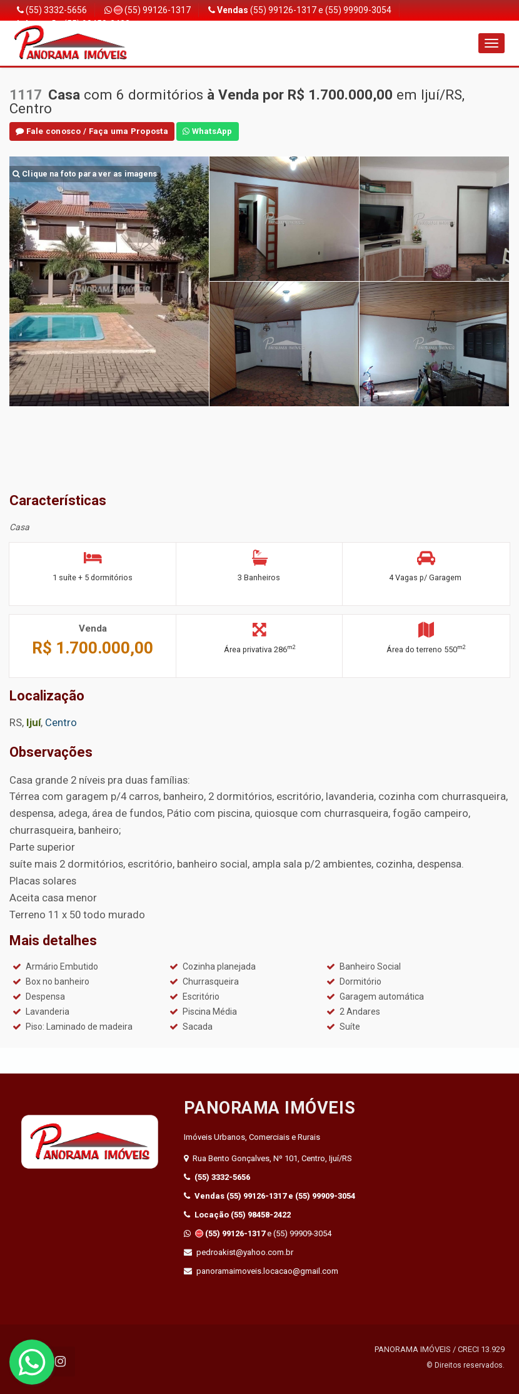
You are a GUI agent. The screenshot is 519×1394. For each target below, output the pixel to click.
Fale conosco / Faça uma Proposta (89, 131)
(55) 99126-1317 (147, 10)
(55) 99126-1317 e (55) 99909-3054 (299, 10)
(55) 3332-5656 (52, 10)
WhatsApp (201, 131)
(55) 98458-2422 (237, 1214)
